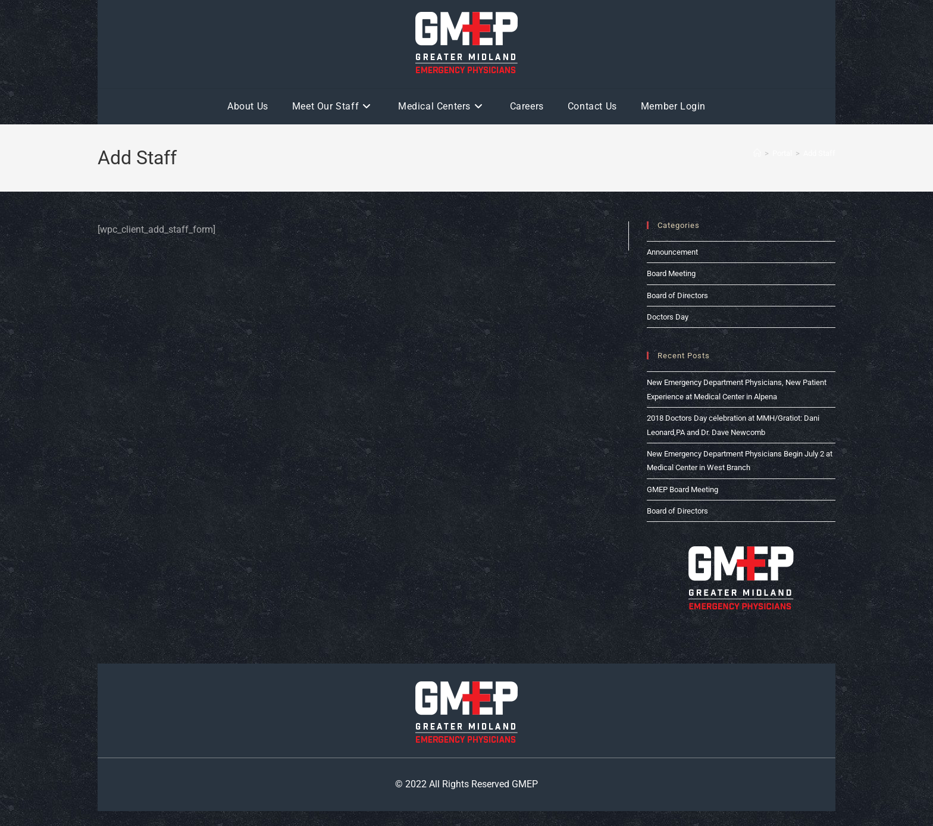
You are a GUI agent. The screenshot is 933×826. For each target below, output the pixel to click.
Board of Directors (677, 295)
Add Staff (819, 153)
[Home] (757, 153)
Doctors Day (667, 316)
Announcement (672, 252)
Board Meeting (671, 273)
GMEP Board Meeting (682, 489)
